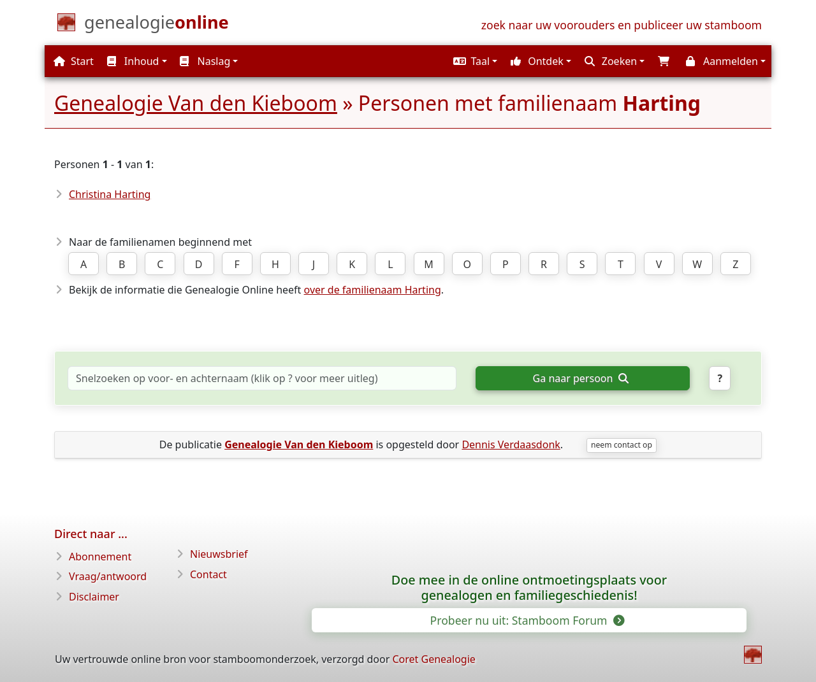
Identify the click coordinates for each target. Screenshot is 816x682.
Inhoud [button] (133, 61)
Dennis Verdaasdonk (511, 444)
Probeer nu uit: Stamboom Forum (526, 620)
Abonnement (100, 557)
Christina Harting (109, 194)
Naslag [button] (205, 61)
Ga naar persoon (581, 378)
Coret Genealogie (433, 659)
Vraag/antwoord (108, 576)
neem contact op (621, 444)
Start (74, 61)
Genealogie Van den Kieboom (195, 103)
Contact (208, 574)
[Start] (156, 25)
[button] (473, 61)
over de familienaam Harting (372, 290)
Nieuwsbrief (219, 554)
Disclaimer (94, 597)
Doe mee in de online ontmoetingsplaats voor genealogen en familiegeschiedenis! (529, 587)
